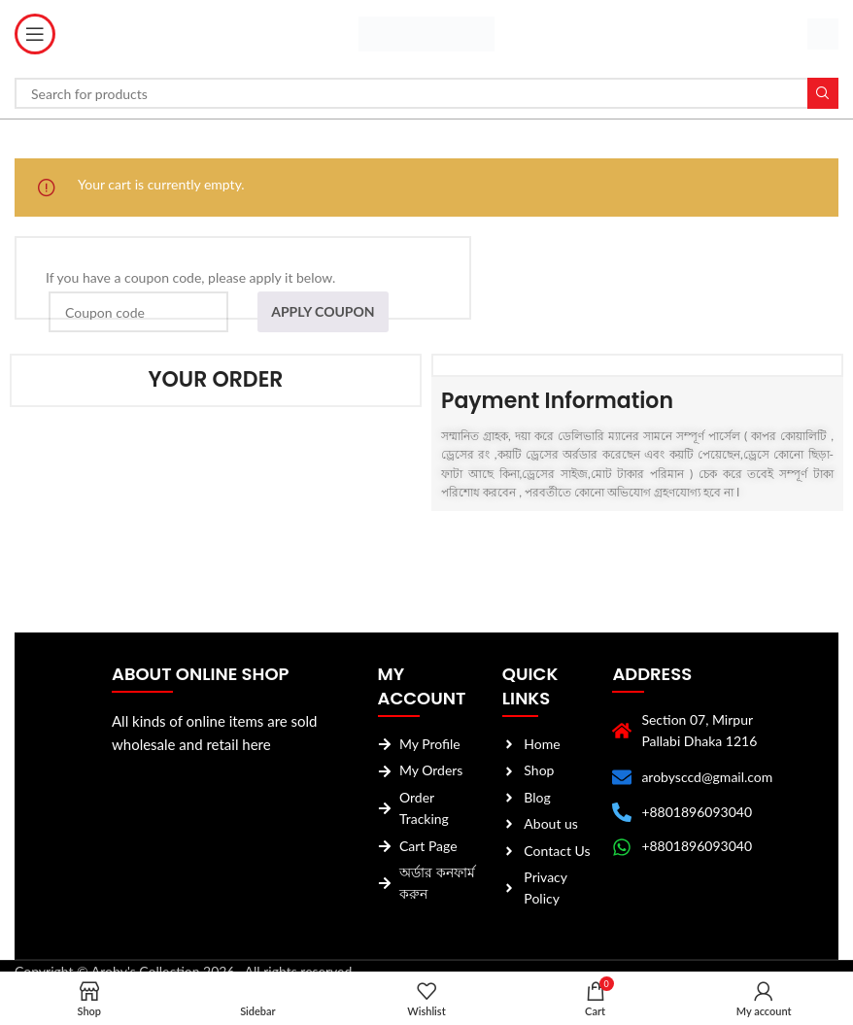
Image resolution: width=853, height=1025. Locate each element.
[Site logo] (426, 32)
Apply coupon (322, 311)
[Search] (426, 93)
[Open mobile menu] (35, 34)
